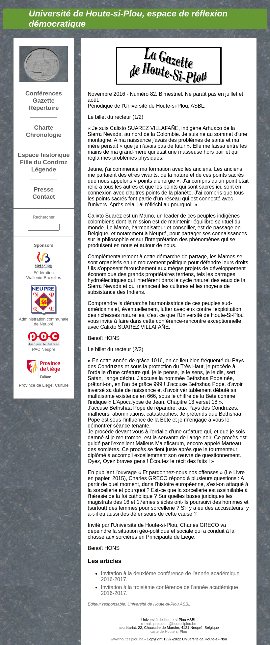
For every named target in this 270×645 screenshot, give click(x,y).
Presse (43, 189)
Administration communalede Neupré (43, 321)
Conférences (43, 93)
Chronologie (43, 134)
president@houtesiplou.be (174, 624)
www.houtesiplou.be (127, 639)
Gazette (43, 100)
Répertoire (44, 107)
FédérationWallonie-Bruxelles (43, 275)
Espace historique (43, 154)
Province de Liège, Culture (43, 385)
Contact (43, 196)
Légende (43, 169)
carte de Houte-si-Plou (168, 631)
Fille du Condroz (44, 162)
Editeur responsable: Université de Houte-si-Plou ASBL (139, 604)
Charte (43, 127)
